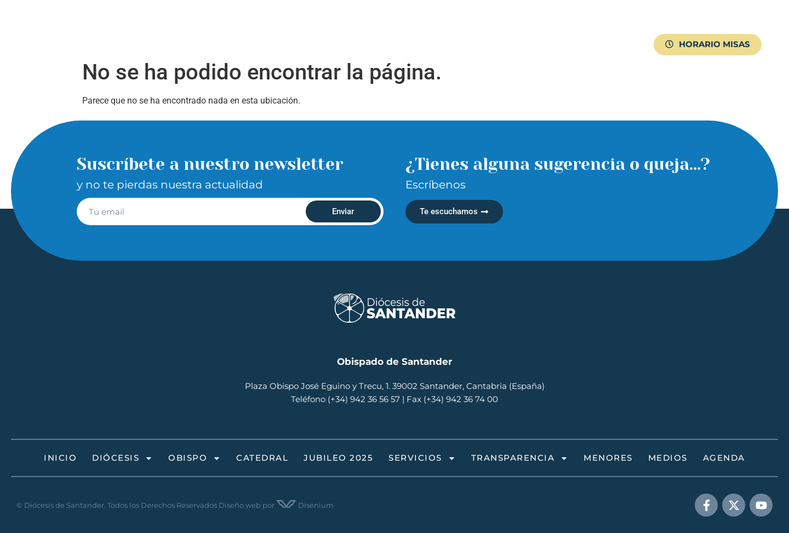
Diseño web (240, 505)
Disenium (305, 505)
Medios (159, 57)
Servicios (438, 32)
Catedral (316, 32)
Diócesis (204, 32)
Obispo (264, 32)
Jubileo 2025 (373, 32)
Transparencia (513, 32)
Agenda (203, 57)
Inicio (155, 32)
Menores (580, 32)
